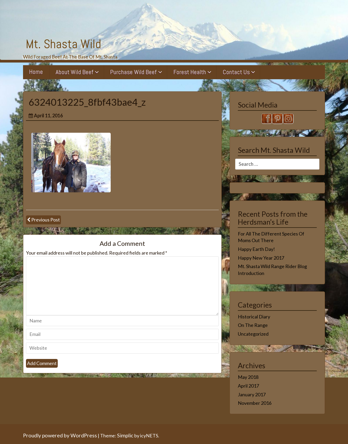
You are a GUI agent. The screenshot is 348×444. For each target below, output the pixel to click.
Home (36, 72)
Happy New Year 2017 (261, 258)
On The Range (253, 325)
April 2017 (248, 386)
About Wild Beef (74, 72)
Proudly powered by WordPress (60, 435)
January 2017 (252, 394)
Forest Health (189, 72)
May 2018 (248, 377)
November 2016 (254, 403)
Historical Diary (254, 316)
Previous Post (45, 220)
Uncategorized (253, 334)
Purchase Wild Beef (133, 72)
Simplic (125, 435)
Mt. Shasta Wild (63, 44)
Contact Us (236, 72)
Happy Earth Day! (256, 249)
